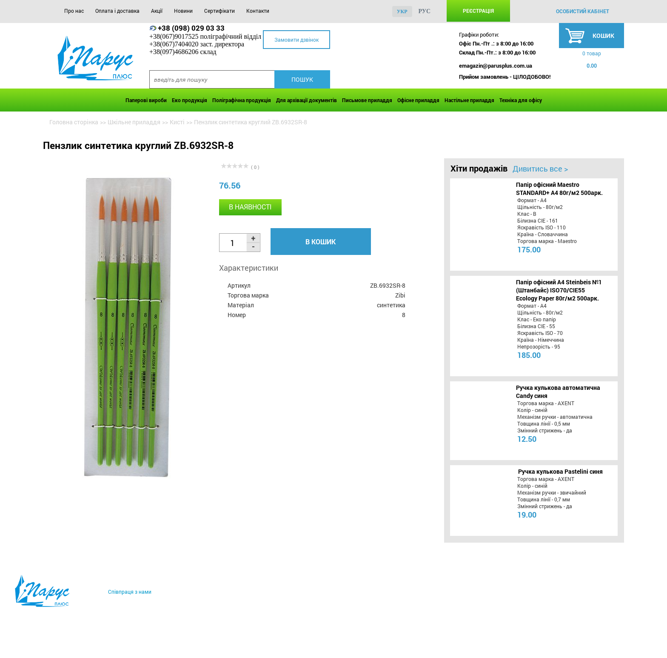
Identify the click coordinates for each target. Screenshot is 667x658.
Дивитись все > (540, 168)
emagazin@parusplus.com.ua (495, 65)
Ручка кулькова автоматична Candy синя (558, 391)
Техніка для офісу (520, 100)
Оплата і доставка (117, 10)
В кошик (320, 241)
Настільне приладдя (469, 100)
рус (425, 11)
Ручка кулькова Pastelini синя (560, 471)
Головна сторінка (73, 122)
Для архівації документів (306, 100)
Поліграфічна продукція (241, 100)
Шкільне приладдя (134, 122)
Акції (156, 10)
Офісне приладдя (418, 100)
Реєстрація (478, 10)
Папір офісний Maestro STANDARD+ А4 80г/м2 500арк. (559, 188)
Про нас (74, 10)
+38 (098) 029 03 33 (191, 28)
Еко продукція (189, 100)
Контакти (257, 10)
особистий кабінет (582, 11)
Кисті (177, 122)
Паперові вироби (146, 100)
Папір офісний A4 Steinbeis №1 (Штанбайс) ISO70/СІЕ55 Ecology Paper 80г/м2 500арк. (559, 290)
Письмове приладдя (367, 100)
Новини (183, 10)
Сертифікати (219, 10)
